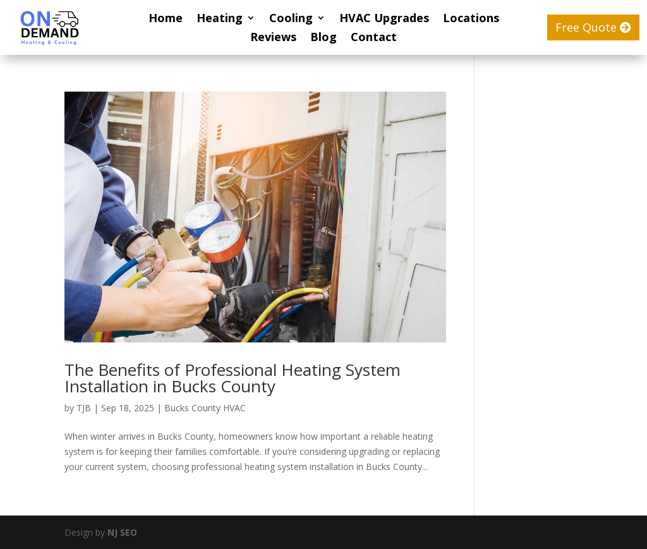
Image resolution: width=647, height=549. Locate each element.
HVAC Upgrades (384, 19)
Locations (471, 19)
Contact (374, 38)
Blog (323, 38)
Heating (220, 19)
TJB (83, 408)
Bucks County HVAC (205, 408)
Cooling (291, 19)
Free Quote (586, 27)
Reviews (273, 38)
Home (165, 19)
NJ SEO (122, 532)
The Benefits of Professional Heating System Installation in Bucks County (232, 377)
